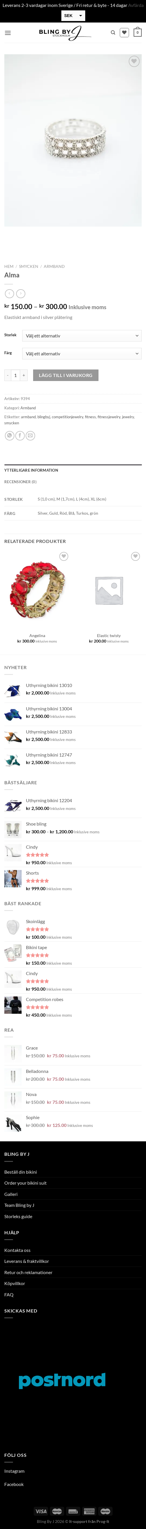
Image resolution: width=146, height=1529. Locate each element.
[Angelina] (37, 590)
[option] (120, 1524)
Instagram (14, 1471)
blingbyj (43, 417)
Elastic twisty (109, 635)
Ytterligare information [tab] (31, 470)
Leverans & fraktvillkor (26, 1261)
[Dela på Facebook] (20, 435)
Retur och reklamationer (28, 1272)
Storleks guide (18, 1216)
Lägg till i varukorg (66, 375)
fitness (90, 417)
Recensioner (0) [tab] (20, 481)
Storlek (10, 335)
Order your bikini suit (25, 1183)
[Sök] (113, 32)
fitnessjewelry (109, 417)
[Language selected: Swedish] (125, 1523)
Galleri (11, 1194)
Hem (9, 266)
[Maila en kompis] (30, 435)
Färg (8, 353)
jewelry (128, 417)
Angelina (37, 635)
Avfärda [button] (136, 5)
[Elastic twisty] (109, 590)
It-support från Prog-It (89, 1521)
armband (28, 417)
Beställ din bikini (20, 1172)
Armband (54, 266)
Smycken (28, 266)
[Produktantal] (15, 375)
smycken (11, 423)
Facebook (14, 1484)
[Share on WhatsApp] (9, 435)
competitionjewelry (67, 417)
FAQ (9, 1294)
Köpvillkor (14, 1283)
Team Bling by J (19, 1205)
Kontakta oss (17, 1250)
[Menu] (7, 33)
